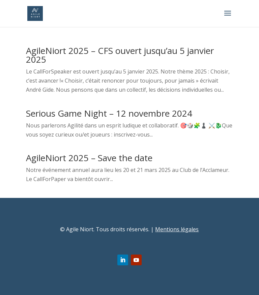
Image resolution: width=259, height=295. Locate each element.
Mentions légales (177, 229)
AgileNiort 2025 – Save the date (89, 158)
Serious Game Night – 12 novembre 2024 (109, 113)
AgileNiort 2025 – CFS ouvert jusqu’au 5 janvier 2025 (120, 55)
